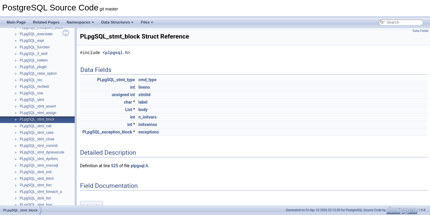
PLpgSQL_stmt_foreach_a (41, 192)
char (128, 102)
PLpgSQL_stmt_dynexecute (42, 152)
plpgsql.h (116, 53)
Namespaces (80, 22)
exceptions (148, 132)
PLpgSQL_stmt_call (35, 126)
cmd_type (147, 79)
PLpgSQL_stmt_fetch (37, 178)
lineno (144, 87)
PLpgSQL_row (31, 93)
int (132, 87)
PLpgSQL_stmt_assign (38, 113)
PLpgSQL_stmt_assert (38, 106)
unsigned (120, 94)
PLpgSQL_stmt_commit (39, 146)
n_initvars (147, 117)
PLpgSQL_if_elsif (33, 54)
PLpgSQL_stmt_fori (35, 198)
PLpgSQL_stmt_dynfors (39, 159)
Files (147, 22)
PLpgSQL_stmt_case (36, 132)
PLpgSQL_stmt (32, 100)
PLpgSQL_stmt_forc (36, 185)
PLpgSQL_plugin (33, 67)
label (142, 102)
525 (114, 165)
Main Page (16, 22)
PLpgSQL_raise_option (38, 73)
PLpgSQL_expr (32, 41)
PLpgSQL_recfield (34, 87)
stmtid (144, 94)
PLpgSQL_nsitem (34, 60)
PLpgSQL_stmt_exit (36, 172)
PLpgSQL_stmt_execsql (39, 165)
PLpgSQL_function (35, 47)
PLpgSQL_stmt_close (37, 139)
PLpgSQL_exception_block (107, 132)
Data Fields (421, 31)
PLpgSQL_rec (31, 80)
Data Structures (117, 22)
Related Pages (46, 22)
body (143, 109)
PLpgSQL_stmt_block (37, 119)
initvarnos (147, 124)
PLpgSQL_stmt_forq (36, 205)
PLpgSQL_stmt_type (116, 79)
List (128, 109)
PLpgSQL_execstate (36, 34)
